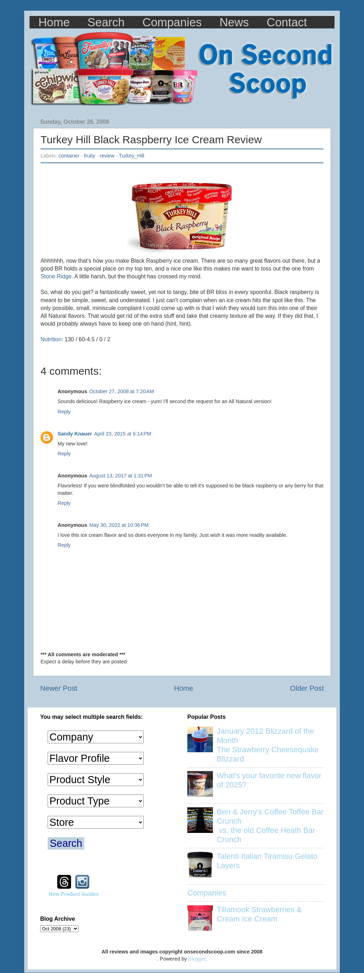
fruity (89, 156)
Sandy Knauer (75, 434)
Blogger (197, 959)
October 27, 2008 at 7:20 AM (121, 391)
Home (54, 22)
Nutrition (51, 339)
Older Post (307, 688)
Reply (64, 412)
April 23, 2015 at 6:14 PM (122, 434)
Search (106, 22)
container (68, 156)
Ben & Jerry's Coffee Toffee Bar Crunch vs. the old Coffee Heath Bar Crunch (270, 825)
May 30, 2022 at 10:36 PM (119, 525)
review (107, 156)
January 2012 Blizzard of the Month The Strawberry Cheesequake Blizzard (268, 745)
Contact (287, 22)
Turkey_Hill (131, 156)
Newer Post (58, 688)
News (234, 22)
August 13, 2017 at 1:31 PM (120, 476)
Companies (172, 22)
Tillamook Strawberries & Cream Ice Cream (259, 914)
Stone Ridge (56, 276)
